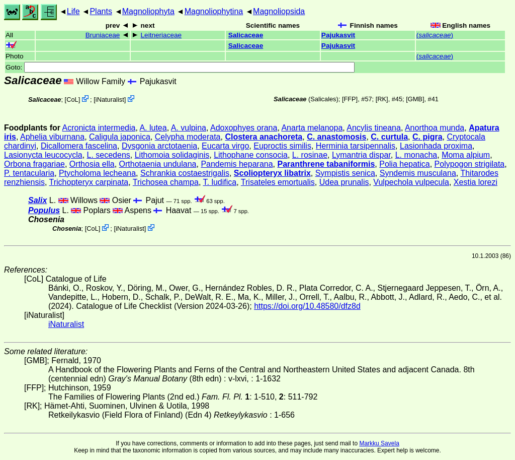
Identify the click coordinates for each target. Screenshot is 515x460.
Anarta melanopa (311, 127)
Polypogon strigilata (470, 164)
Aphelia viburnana (52, 137)
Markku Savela (379, 443)
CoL (72, 99)
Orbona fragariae (34, 164)
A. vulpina (188, 127)
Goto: (180, 67)
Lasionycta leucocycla (43, 155)
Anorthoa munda (434, 127)
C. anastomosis (336, 137)
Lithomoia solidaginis (172, 155)
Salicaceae (246, 35)
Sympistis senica (345, 173)
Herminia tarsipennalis (355, 146)
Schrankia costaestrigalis (184, 173)
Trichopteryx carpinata (89, 182)
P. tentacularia (29, 173)
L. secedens (108, 155)
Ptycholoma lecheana (97, 173)
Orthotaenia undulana (158, 164)
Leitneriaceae (161, 35)
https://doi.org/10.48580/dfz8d (307, 306)
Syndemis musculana (418, 173)
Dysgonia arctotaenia (159, 146)
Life (73, 11)
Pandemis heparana (237, 164)
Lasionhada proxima (436, 146)
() (434, 35)
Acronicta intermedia (99, 127)
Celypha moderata (188, 137)
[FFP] (350, 99)
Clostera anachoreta (263, 137)
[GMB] (415, 99)
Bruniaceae (102, 35)
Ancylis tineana (374, 127)
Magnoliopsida (279, 11)
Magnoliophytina (214, 11)
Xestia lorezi (475, 182)
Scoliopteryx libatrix (272, 173)
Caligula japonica (119, 137)
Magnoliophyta (148, 11)
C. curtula (389, 137)
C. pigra (427, 137)
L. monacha (416, 155)
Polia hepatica (404, 164)
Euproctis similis (282, 146)
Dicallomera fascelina (79, 146)
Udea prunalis (344, 182)
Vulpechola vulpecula (411, 182)
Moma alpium (466, 155)
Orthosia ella (92, 164)
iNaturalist (110, 99)
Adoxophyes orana (243, 127)
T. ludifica (220, 182)
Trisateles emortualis (278, 182)
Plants (101, 11)
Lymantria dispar (361, 155)
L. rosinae (309, 155)
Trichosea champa (166, 182)
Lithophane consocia (251, 155)
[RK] (382, 99)
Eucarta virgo (225, 146)
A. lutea (152, 127)
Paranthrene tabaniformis (326, 164)
